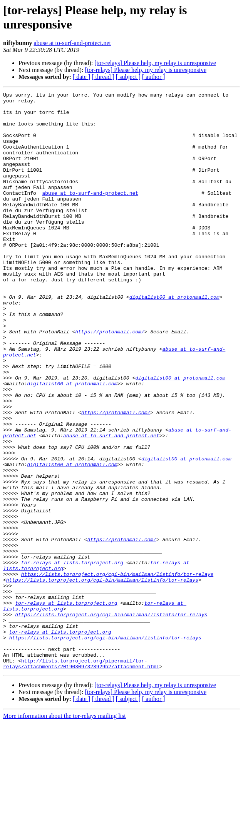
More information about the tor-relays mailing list (64, 831)
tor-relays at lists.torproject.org (72, 657)
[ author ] (153, 77)
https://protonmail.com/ (109, 379)
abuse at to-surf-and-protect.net (72, 43)
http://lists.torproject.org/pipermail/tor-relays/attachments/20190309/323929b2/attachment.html (81, 778)
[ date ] (81, 77)
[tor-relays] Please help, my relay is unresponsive (155, 63)
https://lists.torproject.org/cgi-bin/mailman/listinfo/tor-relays (117, 670)
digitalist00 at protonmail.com (174, 338)
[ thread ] (103, 77)
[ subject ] (128, 77)
